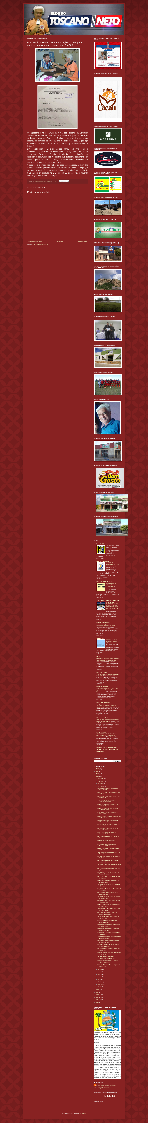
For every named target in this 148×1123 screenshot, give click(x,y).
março (100, 982)
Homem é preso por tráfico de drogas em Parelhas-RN (111, 585)
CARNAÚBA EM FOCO (103, 622)
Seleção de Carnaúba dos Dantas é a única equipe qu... (108, 929)
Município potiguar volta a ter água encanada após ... (107, 921)
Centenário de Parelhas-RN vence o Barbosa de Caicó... (107, 893)
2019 (97, 776)
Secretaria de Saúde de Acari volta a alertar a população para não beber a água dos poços (106, 735)
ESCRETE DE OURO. (102, 561)
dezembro (101, 778)
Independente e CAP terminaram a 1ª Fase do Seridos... (108, 873)
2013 (97, 1002)
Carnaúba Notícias (102, 686)
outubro (100, 783)
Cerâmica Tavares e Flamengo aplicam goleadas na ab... (108, 869)
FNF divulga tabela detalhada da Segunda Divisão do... (106, 845)
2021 (97, 771)
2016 (97, 995)
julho (99, 972)
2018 (97, 990)
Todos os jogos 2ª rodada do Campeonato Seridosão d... (106, 957)
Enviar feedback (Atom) (41, 244)
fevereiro (100, 984)
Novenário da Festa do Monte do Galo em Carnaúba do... (108, 945)
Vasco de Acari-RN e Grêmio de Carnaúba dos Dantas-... (106, 801)
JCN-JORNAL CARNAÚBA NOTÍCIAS (107, 600)
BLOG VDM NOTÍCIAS (103, 702)
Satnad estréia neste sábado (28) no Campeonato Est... (107, 805)
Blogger (84, 1113)
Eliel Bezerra (100, 657)
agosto (100, 969)
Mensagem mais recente (35, 241)
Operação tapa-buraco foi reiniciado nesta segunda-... (107, 788)
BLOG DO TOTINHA (102, 672)
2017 (97, 992)
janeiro (100, 987)
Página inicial (59, 241)
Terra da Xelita (100, 544)
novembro (101, 781)
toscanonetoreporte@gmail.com (106, 1085)
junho (99, 974)
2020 (97, 774)
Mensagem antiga (82, 241)
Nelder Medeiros (101, 732)
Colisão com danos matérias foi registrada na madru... (106, 841)
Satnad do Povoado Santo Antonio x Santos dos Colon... (107, 809)
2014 (97, 1000)
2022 (97, 769)
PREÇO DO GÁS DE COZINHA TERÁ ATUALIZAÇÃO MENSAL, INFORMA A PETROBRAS (106, 705)
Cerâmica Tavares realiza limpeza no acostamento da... (107, 861)
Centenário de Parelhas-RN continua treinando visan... (107, 829)
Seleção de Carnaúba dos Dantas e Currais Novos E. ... (107, 961)
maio (99, 977)
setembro (100, 786)
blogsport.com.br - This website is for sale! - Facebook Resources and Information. (107, 749)
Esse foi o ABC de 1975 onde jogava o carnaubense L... (108, 813)
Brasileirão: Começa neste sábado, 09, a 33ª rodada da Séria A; (112, 564)
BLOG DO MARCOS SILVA (104, 581)
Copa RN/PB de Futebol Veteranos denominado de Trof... (107, 913)
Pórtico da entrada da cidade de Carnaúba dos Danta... (106, 833)
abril (99, 979)
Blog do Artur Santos (102, 718)
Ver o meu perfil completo (101, 1088)
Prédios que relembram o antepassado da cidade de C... (108, 941)
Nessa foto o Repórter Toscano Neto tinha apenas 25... (107, 821)
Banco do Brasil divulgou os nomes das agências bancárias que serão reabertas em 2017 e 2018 (107, 690)
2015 (97, 997)
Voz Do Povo (100, 638)
